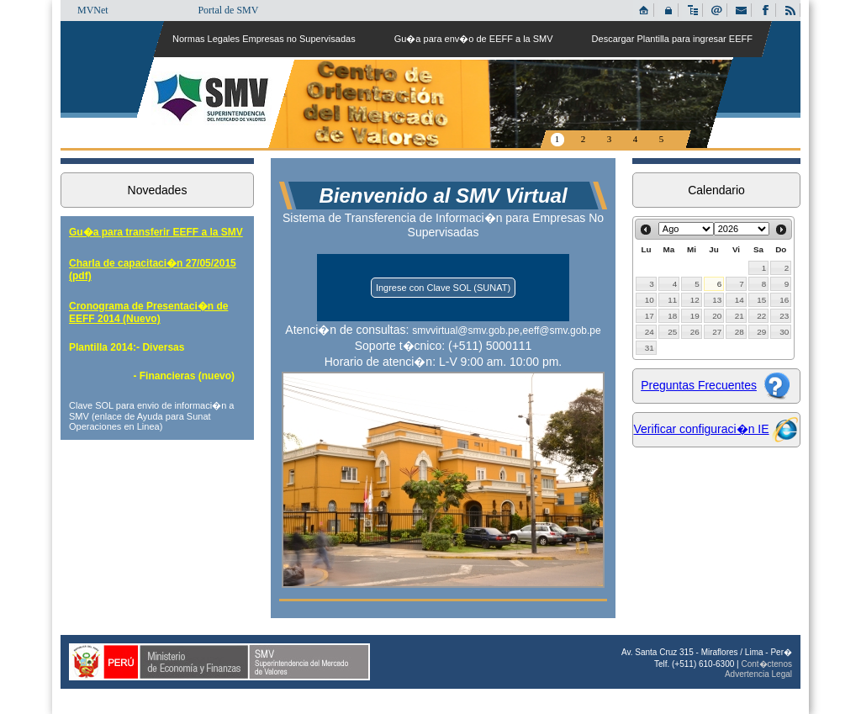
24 (649, 331)
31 (649, 347)
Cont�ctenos (766, 664)
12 (695, 299)
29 (761, 331)
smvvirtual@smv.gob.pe (465, 330)
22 (761, 315)
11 (672, 299)
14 (739, 299)
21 (739, 315)
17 (649, 315)
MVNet (92, 10)
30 (784, 331)
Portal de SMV (228, 10)
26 (695, 331)
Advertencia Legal (758, 674)
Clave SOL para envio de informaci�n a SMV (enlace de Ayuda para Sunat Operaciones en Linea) (151, 415)
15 (761, 299)
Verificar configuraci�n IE (701, 429)
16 (784, 299)
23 (784, 315)
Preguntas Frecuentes (699, 385)
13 (716, 299)
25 (672, 331)
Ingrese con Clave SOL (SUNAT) (443, 288)
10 (649, 299)
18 (672, 315)
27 (716, 331)
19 (695, 315)
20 (716, 315)
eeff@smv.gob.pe (562, 330)
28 (739, 331)
